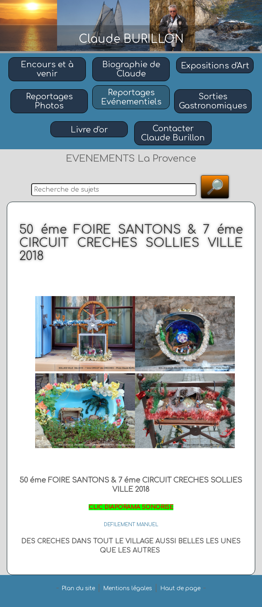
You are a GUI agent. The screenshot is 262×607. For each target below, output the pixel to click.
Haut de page (180, 588)
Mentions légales (127, 588)
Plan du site (78, 588)
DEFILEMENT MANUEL (131, 524)
